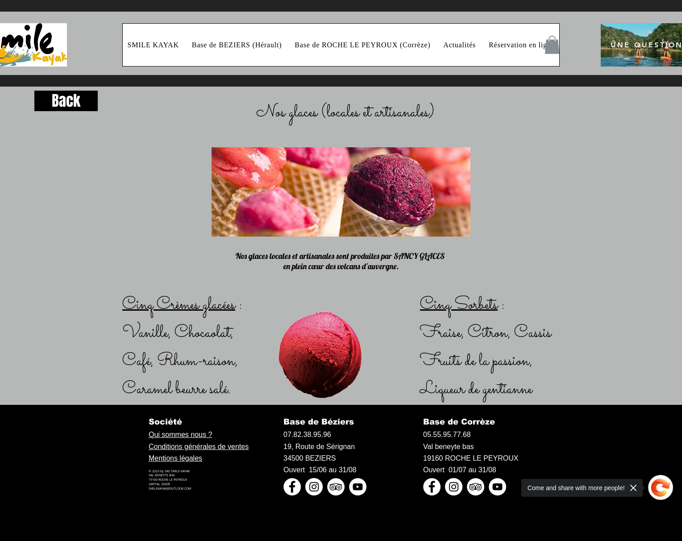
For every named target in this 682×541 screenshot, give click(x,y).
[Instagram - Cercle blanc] (314, 486)
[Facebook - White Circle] (292, 486)
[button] (552, 45)
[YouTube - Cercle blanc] (357, 486)
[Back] (66, 101)
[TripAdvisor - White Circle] (336, 486)
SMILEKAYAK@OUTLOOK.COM (170, 489)
